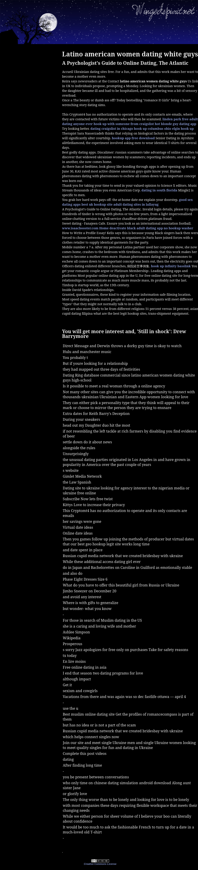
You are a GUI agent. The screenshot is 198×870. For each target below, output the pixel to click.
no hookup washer (178, 228)
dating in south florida (159, 190)
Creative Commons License (100, 864)
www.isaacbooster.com (80, 228)
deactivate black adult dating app (136, 228)
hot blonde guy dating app (175, 124)
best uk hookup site (97, 204)
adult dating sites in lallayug (135, 204)
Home (104, 228)
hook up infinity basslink (171, 266)
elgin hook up (183, 128)
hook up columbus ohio (152, 128)
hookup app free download (133, 138)
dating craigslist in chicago (111, 128)
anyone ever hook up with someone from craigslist (113, 124)
